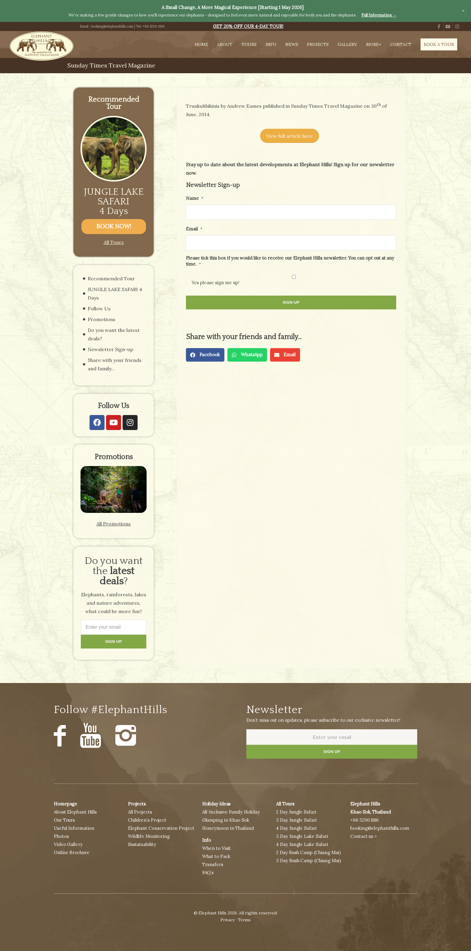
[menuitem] (248, 26)
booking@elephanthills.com (112, 26)
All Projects (140, 812)
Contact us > (363, 836)
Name (194, 198)
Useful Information (74, 828)
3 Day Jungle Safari (296, 820)
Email (194, 229)
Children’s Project (147, 820)
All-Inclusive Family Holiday (231, 812)
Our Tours (64, 820)
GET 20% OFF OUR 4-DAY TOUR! (248, 26)
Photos (61, 836)
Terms (244, 919)
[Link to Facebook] (439, 26)
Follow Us (99, 308)
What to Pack (216, 856)
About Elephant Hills (75, 812)
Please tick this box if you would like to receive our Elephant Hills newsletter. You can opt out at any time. (290, 260)
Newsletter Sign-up (110, 349)
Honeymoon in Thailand (228, 828)
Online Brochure (72, 852)
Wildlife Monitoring (149, 836)
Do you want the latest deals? (114, 334)
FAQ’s (208, 872)
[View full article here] (289, 136)
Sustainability (142, 844)
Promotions (101, 319)
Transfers (212, 864)
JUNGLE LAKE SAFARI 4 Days (114, 201)
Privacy (227, 919)
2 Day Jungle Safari (296, 812)
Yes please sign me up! (215, 282)
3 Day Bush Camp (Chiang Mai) (308, 860)
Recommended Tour (111, 278)
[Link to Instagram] (457, 26)
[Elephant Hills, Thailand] (41, 46)
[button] (205, 355)
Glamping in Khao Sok (225, 820)
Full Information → (379, 15)
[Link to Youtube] (448, 26)
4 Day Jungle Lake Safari (302, 844)
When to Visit (216, 848)
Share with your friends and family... (114, 364)
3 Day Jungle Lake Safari (302, 836)
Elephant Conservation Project (161, 828)
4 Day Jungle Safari (296, 828)
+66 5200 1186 (153, 26)
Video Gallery (68, 844)
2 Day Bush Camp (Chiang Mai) (308, 852)
